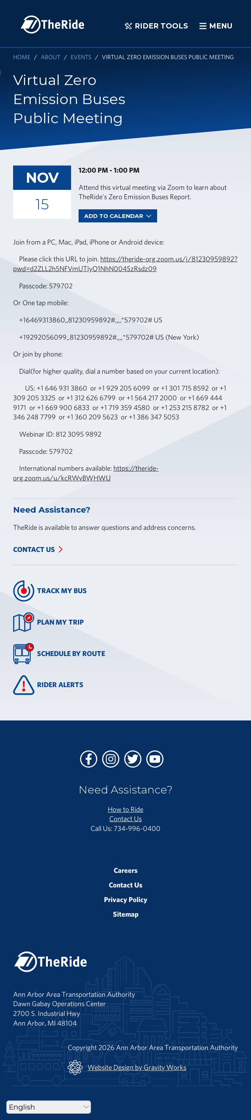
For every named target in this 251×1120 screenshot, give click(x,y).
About (50, 56)
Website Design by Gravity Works (127, 1067)
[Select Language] (49, 1107)
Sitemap (125, 914)
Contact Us (34, 549)
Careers (126, 870)
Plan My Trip (48, 622)
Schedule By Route (59, 653)
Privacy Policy (125, 899)
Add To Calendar (117, 215)
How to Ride (125, 809)
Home (21, 56)
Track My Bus (50, 591)
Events (81, 56)
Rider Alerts (48, 685)
